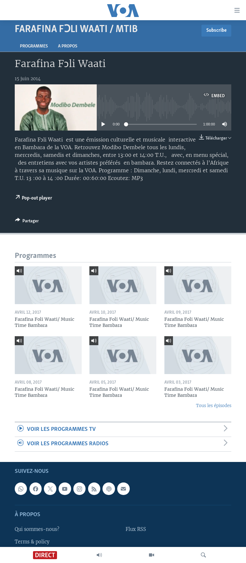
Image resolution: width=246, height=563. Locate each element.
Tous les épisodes (213, 405)
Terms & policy (32, 541)
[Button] (27, 222)
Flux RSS (136, 529)
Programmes (34, 46)
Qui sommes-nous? (37, 529)
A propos (67, 46)
